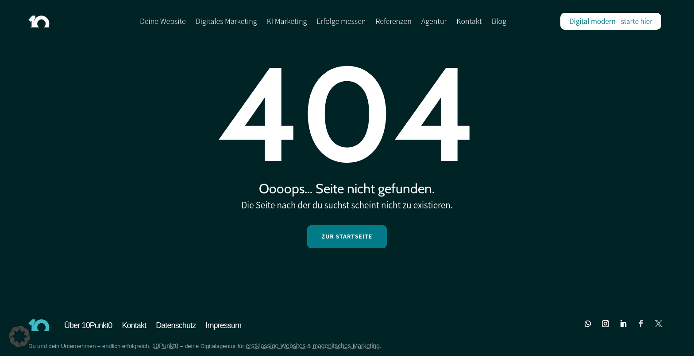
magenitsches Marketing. (347, 345)
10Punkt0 (165, 345)
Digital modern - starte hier (610, 21)
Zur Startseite (346, 236)
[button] (19, 336)
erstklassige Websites (275, 345)
